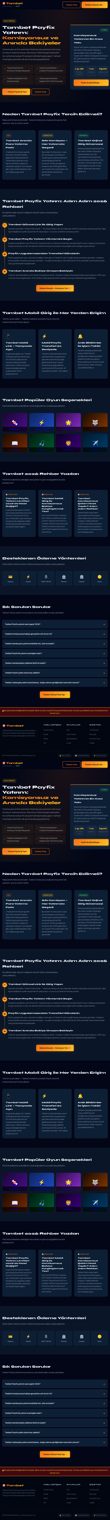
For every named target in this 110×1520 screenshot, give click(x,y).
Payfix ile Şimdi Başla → (91, 83)
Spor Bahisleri (71, 739)
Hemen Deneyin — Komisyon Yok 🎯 (55, 288)
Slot (68, 730)
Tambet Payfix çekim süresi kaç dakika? (22, 673)
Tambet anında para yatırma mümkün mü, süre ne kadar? (29, 643)
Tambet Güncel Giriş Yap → (55, 695)
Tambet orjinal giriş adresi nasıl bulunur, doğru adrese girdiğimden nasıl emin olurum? (42, 682)
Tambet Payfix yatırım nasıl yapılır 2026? (22, 624)
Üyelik (46, 734)
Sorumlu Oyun (94, 739)
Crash (68, 743)
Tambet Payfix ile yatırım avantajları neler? (23, 653)
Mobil (46, 739)
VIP (45, 743)
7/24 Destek (94, 730)
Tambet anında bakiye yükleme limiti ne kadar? (25, 663)
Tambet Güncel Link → (94, 5)
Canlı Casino (71, 734)
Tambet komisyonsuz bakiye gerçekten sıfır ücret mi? (28, 634)
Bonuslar (92, 734)
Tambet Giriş (71, 5)
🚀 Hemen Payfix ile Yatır (16, 92)
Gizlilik (91, 743)
